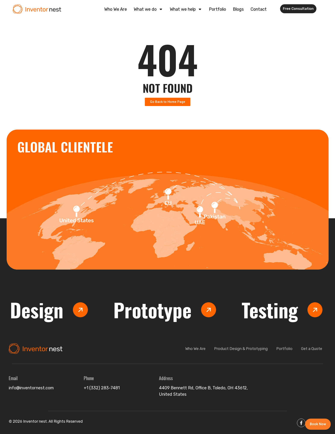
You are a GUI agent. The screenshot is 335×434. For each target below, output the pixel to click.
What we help (186, 9)
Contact (259, 9)
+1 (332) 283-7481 (102, 387)
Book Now (318, 424)
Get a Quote (311, 348)
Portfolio (217, 9)
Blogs (238, 9)
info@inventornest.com (31, 387)
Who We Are (115, 9)
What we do (148, 9)
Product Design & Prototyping (241, 348)
